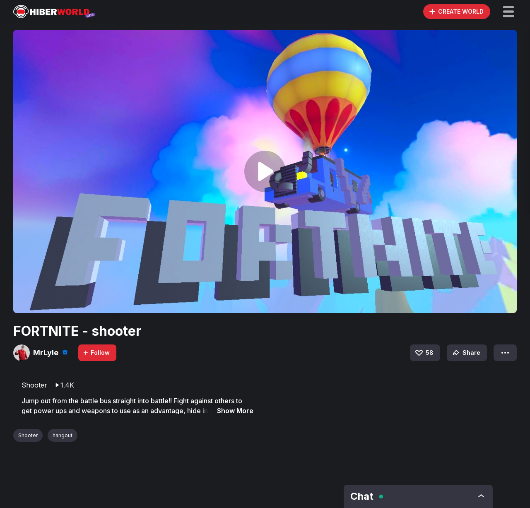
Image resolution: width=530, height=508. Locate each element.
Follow (96, 352)
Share (465, 353)
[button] (508, 11)
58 (424, 353)
